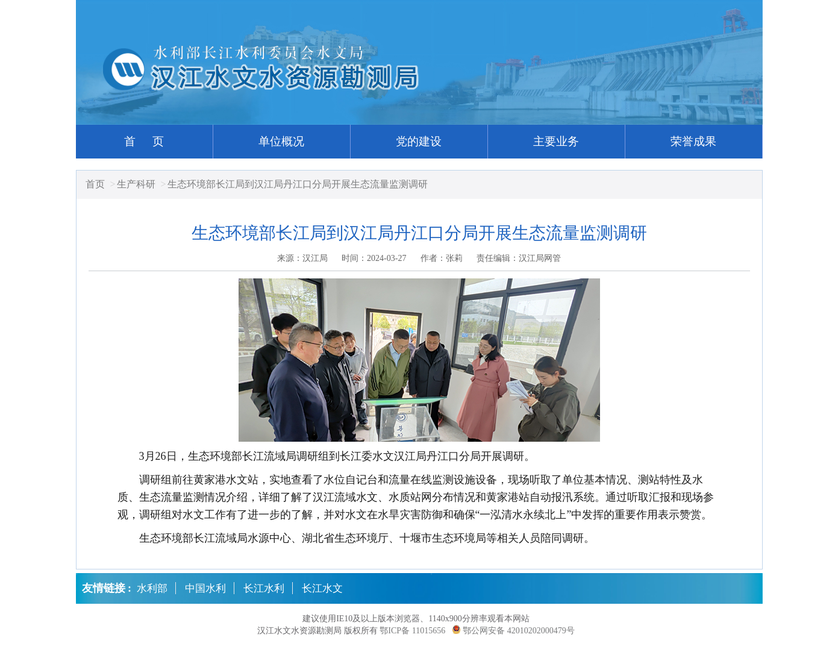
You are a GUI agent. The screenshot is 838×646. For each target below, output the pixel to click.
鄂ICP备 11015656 (412, 630)
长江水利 (263, 588)
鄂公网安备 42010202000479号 (519, 630)
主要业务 (556, 141)
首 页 (144, 141)
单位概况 (281, 141)
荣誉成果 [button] (693, 141)
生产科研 (136, 184)
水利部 (152, 588)
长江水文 (322, 588)
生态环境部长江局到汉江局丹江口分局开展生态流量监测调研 (297, 184)
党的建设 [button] (419, 141)
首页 (95, 184)
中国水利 (205, 588)
